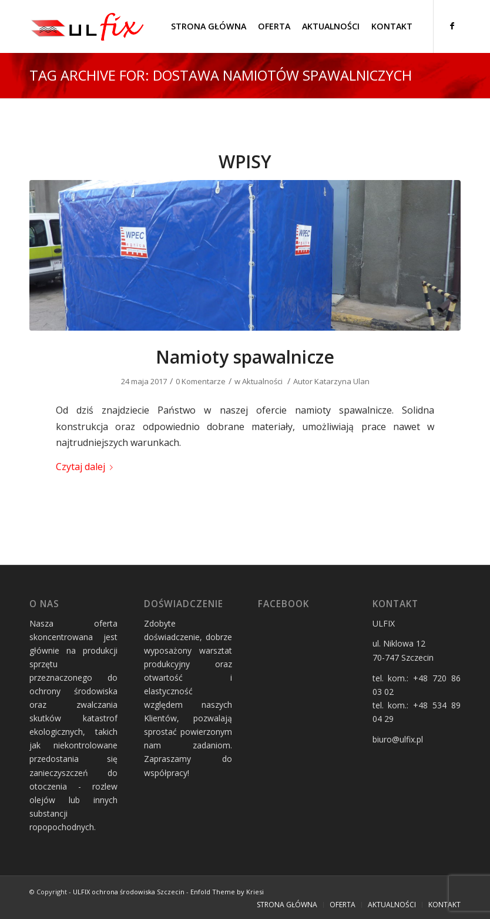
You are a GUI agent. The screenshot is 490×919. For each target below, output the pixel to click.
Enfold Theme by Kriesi (227, 891)
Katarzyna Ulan (342, 381)
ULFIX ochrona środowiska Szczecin (128, 891)
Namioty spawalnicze (245, 357)
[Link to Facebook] (452, 26)
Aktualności (262, 381)
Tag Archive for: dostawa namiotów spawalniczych (220, 75)
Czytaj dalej (87, 466)
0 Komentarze (201, 381)
